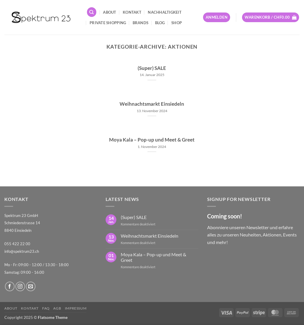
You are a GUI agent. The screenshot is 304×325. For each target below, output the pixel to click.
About (109, 12)
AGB (57, 308)
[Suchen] (91, 12)
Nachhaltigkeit (165, 12)
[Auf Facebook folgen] (10, 286)
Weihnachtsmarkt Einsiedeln (152, 104)
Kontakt (132, 12)
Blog (160, 22)
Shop (176, 22)
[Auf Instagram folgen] (20, 286)
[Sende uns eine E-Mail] (30, 286)
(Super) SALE (152, 68)
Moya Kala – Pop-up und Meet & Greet (152, 140)
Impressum (76, 308)
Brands (141, 22)
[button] (216, 17)
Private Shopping (108, 22)
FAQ (46, 308)
